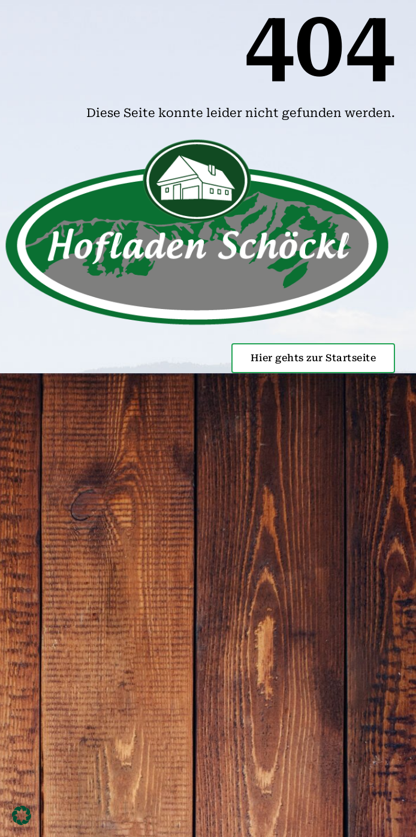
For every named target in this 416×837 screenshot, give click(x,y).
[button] (21, 815)
